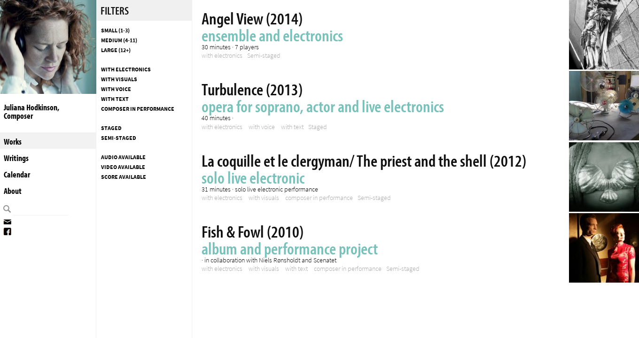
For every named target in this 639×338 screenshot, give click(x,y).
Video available (123, 167)
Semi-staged (118, 138)
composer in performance (137, 109)
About (13, 190)
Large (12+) (116, 50)
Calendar (17, 174)
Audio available (123, 157)
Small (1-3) (115, 30)
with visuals (119, 79)
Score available (123, 177)
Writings (16, 158)
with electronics (126, 69)
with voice (116, 89)
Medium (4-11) (119, 40)
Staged (111, 128)
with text (115, 99)
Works (13, 141)
